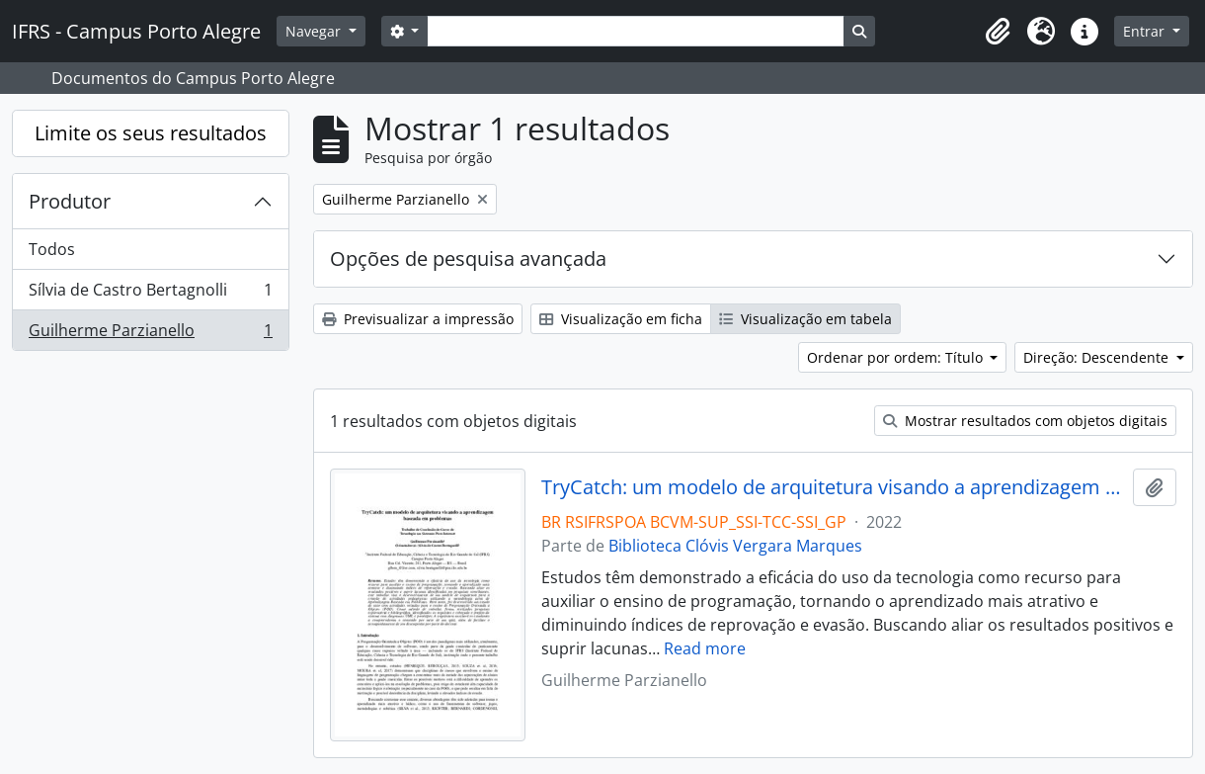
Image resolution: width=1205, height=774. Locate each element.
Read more (705, 648)
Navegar (315, 31)
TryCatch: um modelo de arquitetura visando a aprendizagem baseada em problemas (833, 487)
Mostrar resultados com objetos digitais (1025, 420)
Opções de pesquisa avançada (468, 258)
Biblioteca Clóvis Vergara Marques (735, 546)
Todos (52, 249)
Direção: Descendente (1097, 357)
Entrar (1145, 31)
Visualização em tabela (805, 318)
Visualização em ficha (620, 318)
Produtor (70, 201)
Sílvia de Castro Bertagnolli (150, 294)
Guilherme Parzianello (150, 334)
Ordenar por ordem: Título (897, 357)
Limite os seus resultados (151, 133)
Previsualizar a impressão (418, 318)
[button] (997, 31)
